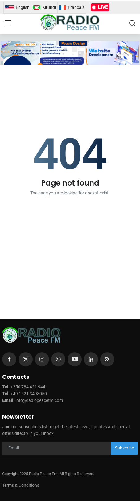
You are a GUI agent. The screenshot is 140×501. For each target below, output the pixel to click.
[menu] (7, 23)
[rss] (107, 359)
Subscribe (124, 447)
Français (71, 7)
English (17, 7)
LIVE (100, 7)
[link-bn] (70, 53)
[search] (132, 23)
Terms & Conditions (20, 485)
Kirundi (44, 7)
